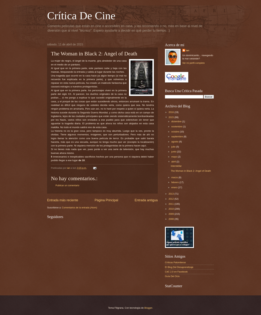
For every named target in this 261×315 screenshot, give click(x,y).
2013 (171, 193)
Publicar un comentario (67, 185)
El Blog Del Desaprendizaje (179, 267)
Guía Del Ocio (172, 276)
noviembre (177, 126)
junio (174, 151)
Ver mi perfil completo (193, 63)
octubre (175, 131)
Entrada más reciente (62, 200)
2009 (171, 214)
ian (187, 50)
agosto (175, 141)
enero (174, 187)
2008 (171, 219)
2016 (171, 112)
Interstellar (176, 166)
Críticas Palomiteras (175, 262)
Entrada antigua (146, 200)
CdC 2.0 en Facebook (176, 271)
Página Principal (106, 200)
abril (173, 161)
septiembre (177, 136)
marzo (174, 177)
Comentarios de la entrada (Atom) (79, 207)
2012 (171, 198)
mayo (174, 156)
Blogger (148, 307)
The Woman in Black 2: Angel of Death (191, 170)
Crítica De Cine (81, 16)
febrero (175, 182)
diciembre (176, 121)
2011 (171, 204)
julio (173, 146)
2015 (171, 117)
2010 (171, 208)
